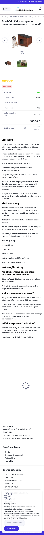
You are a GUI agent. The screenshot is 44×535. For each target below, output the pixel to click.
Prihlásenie (23, 2)
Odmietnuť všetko (14, 523)
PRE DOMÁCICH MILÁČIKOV (20, 17)
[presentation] (5, 40)
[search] (40, 9)
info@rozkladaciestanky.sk (21, 438)
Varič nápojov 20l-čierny (14, 392)
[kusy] (10, 404)
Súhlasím (11, 528)
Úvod (4, 17)
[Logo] (24, 9)
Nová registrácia (36, 2)
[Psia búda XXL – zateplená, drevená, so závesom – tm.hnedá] (22, 40)
